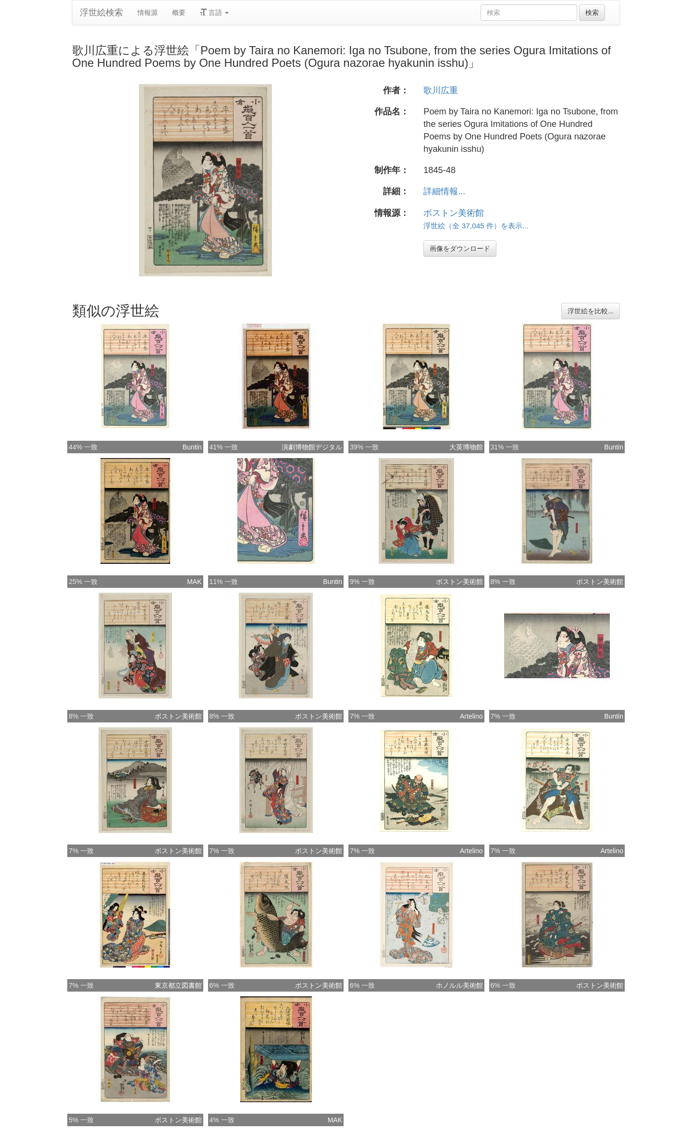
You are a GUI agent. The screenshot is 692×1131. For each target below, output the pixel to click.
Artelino (471, 716)
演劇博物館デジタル (312, 447)
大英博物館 (466, 447)
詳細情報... (444, 191)
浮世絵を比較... (591, 311)
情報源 (147, 12)
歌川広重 (440, 90)
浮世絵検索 (101, 12)
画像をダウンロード (460, 248)
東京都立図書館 (178, 985)
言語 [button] (214, 12)
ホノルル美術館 (459, 985)
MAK (194, 581)
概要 (178, 12)
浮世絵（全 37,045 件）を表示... (476, 226)
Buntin (192, 447)
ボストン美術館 (453, 213)
